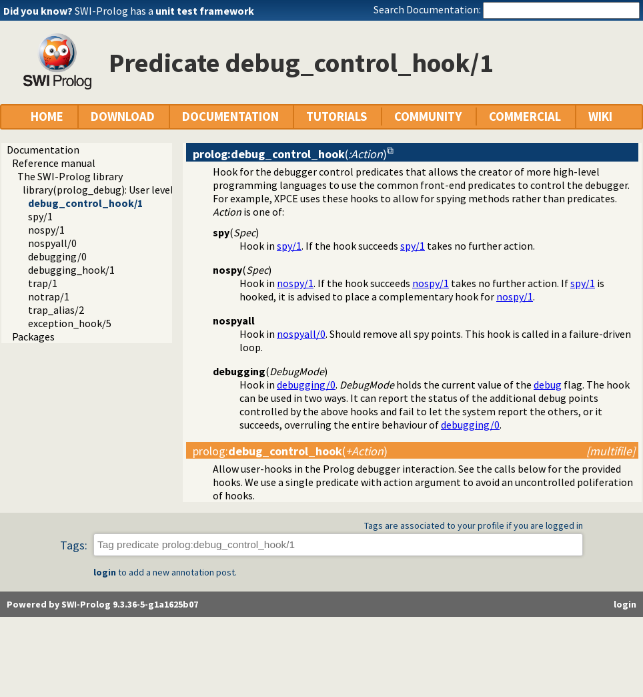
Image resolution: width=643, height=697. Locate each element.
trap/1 (42, 283)
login (104, 572)
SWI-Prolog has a (164, 10)
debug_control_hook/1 (85, 203)
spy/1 (40, 216)
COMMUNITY (428, 116)
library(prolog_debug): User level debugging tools (137, 189)
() (290, 154)
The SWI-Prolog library (70, 176)
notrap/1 (48, 296)
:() (290, 451)
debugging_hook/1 (71, 269)
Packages (33, 336)
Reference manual (53, 163)
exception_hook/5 (69, 323)
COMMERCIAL (525, 116)
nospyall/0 (52, 243)
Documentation (43, 149)
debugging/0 (57, 256)
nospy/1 (46, 229)
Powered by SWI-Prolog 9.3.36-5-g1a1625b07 (102, 604)
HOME (47, 116)
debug (548, 384)
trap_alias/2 (56, 309)
